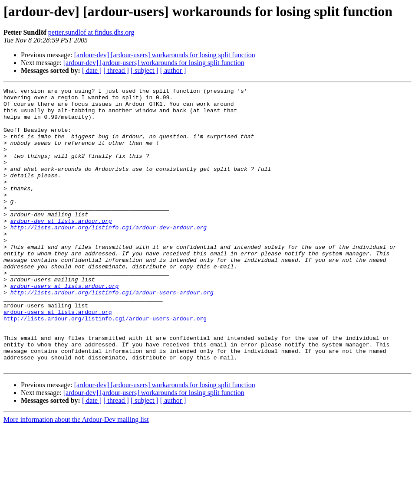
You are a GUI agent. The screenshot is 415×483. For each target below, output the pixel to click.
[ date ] (92, 70)
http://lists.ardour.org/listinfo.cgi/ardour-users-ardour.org (112, 334)
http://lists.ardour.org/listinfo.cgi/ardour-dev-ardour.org (108, 256)
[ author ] (173, 70)
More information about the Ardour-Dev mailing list (76, 475)
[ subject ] (144, 70)
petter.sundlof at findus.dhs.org (91, 32)
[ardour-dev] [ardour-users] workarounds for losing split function (164, 55)
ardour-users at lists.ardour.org (64, 326)
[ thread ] (116, 70)
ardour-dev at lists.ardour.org (61, 248)
